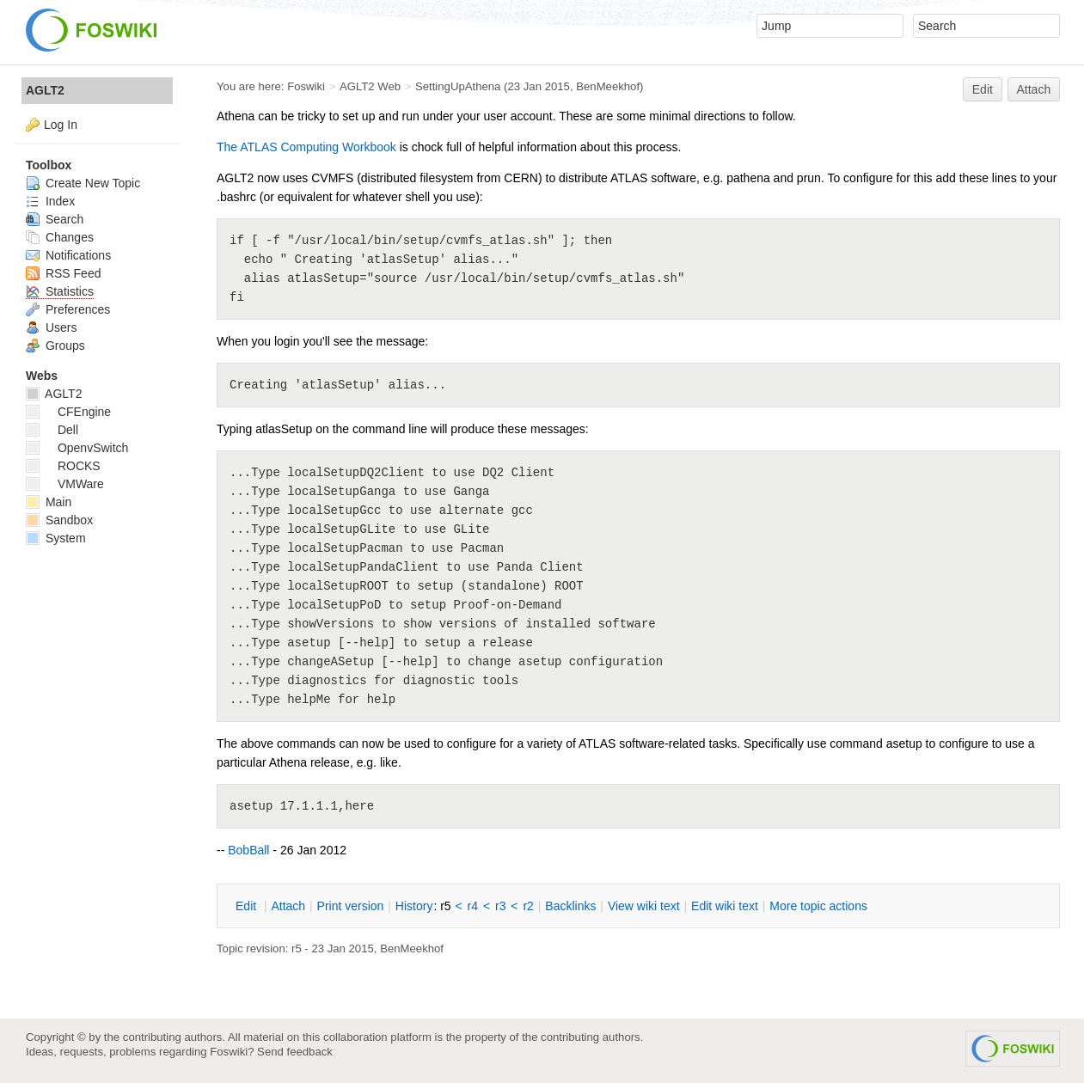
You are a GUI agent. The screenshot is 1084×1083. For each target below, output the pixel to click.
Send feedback (295, 1051)
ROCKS (63, 466)
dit (248, 906)
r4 (473, 906)
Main (48, 502)
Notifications (68, 255)
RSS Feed (63, 273)
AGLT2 (45, 90)
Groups (55, 345)
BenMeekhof (608, 86)
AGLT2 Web (370, 86)
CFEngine (68, 412)
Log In (60, 125)
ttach (288, 906)
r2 (528, 906)
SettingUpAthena (457, 86)
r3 (500, 906)
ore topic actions (818, 906)
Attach (1034, 89)
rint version (350, 906)
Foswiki (306, 86)
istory (414, 906)
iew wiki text (644, 906)
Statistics (60, 291)
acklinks (570, 906)
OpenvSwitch (77, 448)
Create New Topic (83, 183)
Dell (52, 430)
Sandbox (59, 520)
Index (50, 201)
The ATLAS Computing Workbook (306, 147)
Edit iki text (724, 906)
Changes (60, 237)
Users (51, 327)
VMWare (65, 484)
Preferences (68, 309)
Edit (982, 89)
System (56, 538)
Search (54, 219)
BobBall (248, 850)
